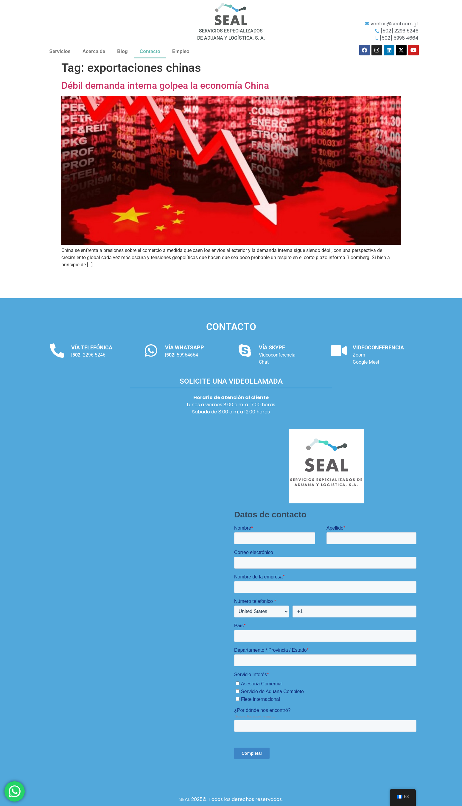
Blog (122, 51)
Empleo (180, 51)
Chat (264, 362)
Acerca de (94, 51)
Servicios (60, 51)
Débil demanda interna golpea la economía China (165, 85)
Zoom (359, 355)
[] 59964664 (181, 355)
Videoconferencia (277, 355)
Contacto (150, 51)
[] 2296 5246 (88, 355)
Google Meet (366, 362)
